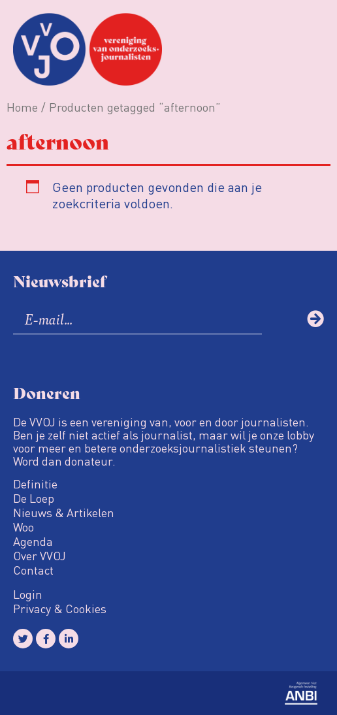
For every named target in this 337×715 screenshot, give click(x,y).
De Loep (33, 498)
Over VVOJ (39, 555)
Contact (33, 570)
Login (27, 594)
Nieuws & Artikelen (63, 512)
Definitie (35, 484)
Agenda (33, 541)
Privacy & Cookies (59, 608)
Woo (23, 527)
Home (22, 106)
